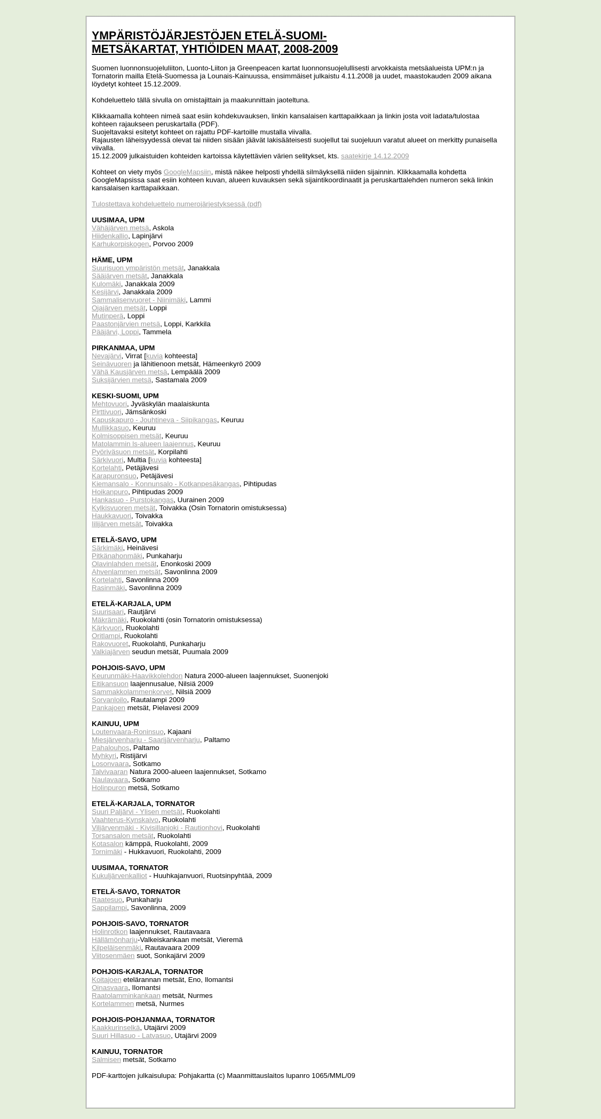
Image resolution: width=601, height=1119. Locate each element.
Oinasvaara (110, 988)
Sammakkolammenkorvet (132, 692)
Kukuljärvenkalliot (119, 876)
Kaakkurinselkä (116, 1028)
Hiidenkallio (110, 236)
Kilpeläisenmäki (116, 948)
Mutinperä (107, 316)
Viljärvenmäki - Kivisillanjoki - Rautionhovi (157, 828)
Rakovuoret (110, 644)
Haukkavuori (111, 516)
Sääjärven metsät (119, 276)
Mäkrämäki (109, 620)
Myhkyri (104, 756)
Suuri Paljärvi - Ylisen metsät (137, 812)
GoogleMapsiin (187, 172)
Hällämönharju (115, 940)
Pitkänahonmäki (117, 556)
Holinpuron (109, 788)
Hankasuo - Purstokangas (132, 500)
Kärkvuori (107, 628)
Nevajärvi (107, 356)
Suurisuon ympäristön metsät (138, 268)
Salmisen (106, 1060)
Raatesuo (107, 900)
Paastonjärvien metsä (126, 324)
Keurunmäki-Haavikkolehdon (137, 676)
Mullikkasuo (110, 428)
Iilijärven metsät (116, 524)
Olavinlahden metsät (124, 564)
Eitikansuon (110, 684)
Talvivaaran (109, 772)
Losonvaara (110, 764)
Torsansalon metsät (123, 836)
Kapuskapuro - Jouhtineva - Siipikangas (154, 420)
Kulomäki (106, 284)
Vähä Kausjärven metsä (129, 372)
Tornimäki (107, 852)
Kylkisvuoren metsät (123, 508)
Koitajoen (107, 980)
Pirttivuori (107, 412)
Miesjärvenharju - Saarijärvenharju (146, 740)
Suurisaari (108, 612)
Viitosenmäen (113, 956)
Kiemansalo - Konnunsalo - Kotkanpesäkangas (165, 484)
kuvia (154, 356)
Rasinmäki (108, 588)
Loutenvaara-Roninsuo (128, 732)
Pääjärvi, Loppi (115, 332)
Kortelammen (113, 1004)
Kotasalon (107, 844)
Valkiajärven (111, 652)
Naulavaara (110, 780)
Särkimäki (107, 548)
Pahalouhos (110, 748)
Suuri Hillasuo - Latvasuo (131, 1036)
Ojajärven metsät (119, 308)
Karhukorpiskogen (120, 244)
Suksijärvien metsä (121, 380)
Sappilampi (109, 908)
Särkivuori (107, 460)
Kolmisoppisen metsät (126, 436)
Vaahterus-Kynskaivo (125, 820)
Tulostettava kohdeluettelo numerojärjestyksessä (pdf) (177, 204)
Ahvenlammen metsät (126, 572)
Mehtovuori (109, 404)
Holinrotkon (109, 932)
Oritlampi (106, 636)
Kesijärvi (105, 292)
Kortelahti (107, 468)
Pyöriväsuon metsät (123, 452)
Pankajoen (108, 708)
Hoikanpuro (110, 492)
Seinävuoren (112, 364)
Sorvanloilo (109, 700)
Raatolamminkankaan (126, 996)
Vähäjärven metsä (120, 228)
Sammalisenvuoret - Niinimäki (139, 300)
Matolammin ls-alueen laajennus (143, 444)
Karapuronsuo (114, 476)
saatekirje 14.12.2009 (375, 156)
